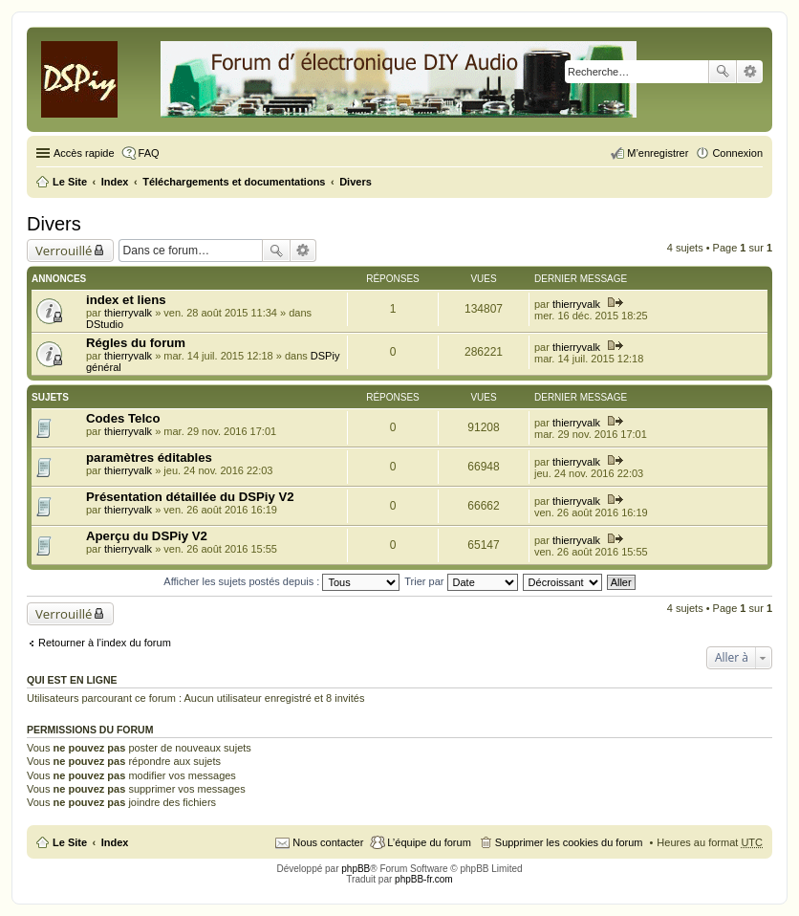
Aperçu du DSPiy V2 (146, 536)
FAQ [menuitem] (149, 153)
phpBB (355, 868)
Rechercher (722, 71)
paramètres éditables (149, 457)
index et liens (126, 300)
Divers (54, 223)
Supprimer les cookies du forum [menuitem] (569, 842)
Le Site (70, 842)
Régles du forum (135, 343)
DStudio (104, 324)
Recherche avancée (750, 71)
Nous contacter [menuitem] (327, 842)
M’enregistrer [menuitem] (657, 153)
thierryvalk (128, 312)
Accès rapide (84, 153)
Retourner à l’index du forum (104, 642)
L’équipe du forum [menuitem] (428, 842)
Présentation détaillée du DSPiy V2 (190, 497)
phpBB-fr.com (424, 879)
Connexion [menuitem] (737, 153)
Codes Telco (123, 418)
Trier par (460, 581)
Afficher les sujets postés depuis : (281, 581)
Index (115, 842)
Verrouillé (63, 250)
